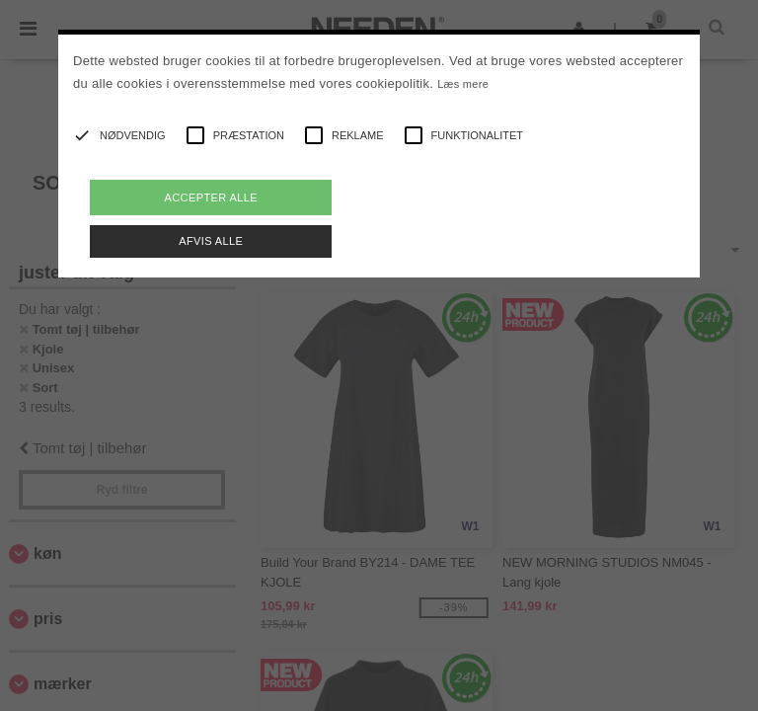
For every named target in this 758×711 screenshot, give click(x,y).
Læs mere (463, 84)
